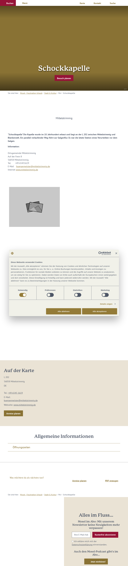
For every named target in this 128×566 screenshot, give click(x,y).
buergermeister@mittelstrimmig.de (33, 166)
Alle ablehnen (64, 311)
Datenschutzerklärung (82, 544)
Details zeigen (106, 304)
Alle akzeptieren (100, 311)
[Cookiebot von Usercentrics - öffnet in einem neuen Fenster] (100, 253)
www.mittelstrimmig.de (27, 169)
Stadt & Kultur (50, 93)
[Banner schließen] (116, 253)
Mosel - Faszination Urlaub (31, 93)
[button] (8, 3)
